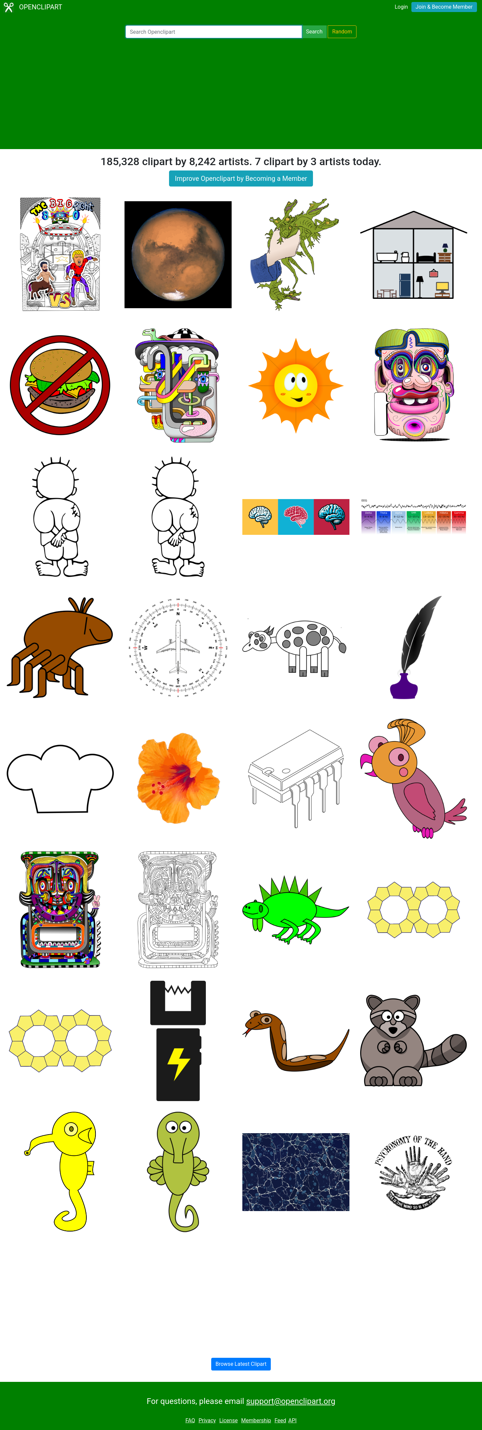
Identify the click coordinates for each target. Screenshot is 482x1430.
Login (401, 7)
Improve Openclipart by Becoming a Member (241, 178)
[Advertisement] (241, 93)
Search (314, 31)
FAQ (190, 1420)
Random (342, 31)
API (292, 1420)
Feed (280, 1420)
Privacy (207, 1420)
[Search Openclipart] (214, 31)
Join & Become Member (444, 7)
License (228, 1420)
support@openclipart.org (290, 1401)
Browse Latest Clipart (241, 1364)
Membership (256, 1420)
